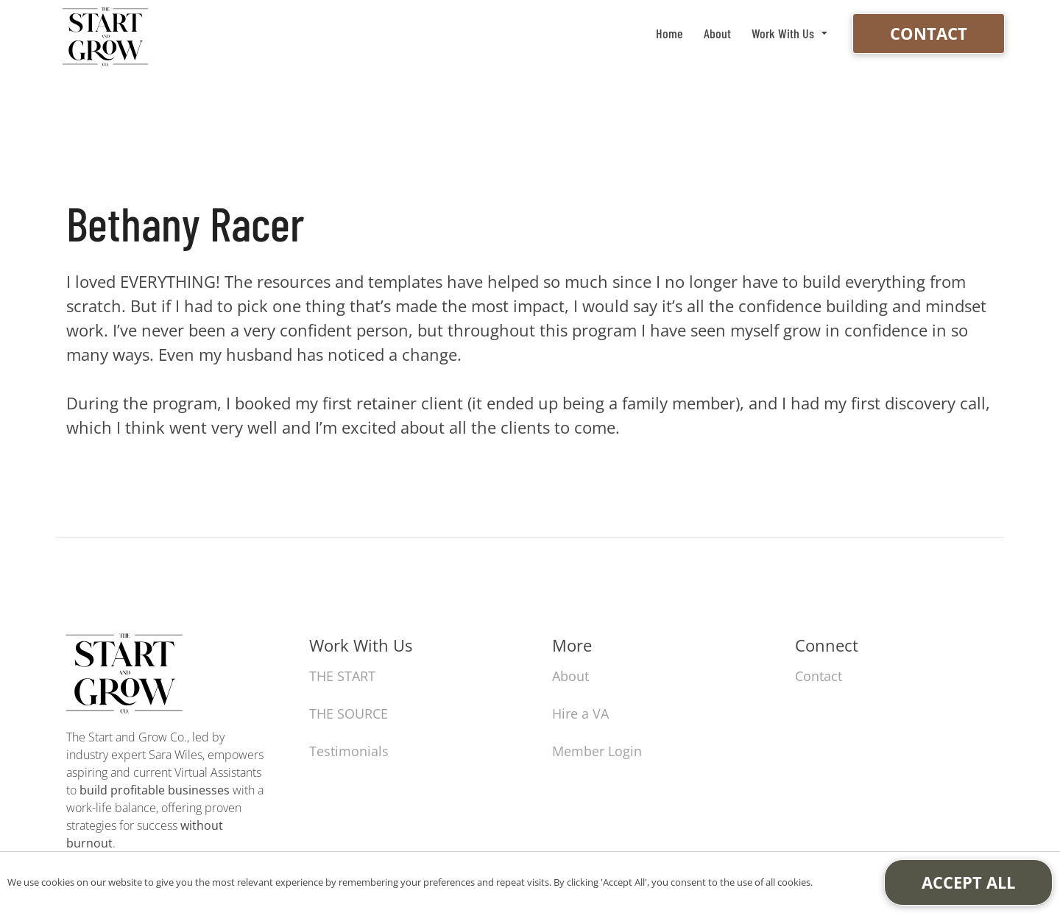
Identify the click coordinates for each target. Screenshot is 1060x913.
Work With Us (783, 33)
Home (669, 33)
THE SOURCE (348, 713)
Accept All (968, 882)
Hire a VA (580, 713)
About (717, 33)
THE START (342, 676)
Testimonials (349, 751)
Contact (928, 33)
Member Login (597, 751)
